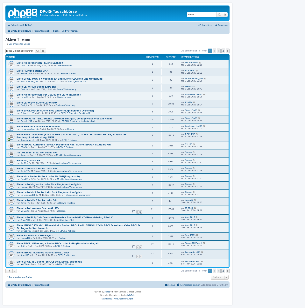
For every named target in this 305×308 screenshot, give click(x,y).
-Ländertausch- (28, 140)
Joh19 (23, 163)
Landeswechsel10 (193, 94)
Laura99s (25, 97)
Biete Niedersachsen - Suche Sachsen (40, 62)
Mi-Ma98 (25, 211)
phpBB (107, 292)
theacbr (24, 155)
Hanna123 (26, 238)
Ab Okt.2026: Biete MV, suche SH (37, 152)
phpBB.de (130, 295)
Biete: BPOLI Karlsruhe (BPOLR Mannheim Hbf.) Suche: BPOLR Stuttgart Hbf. (64, 144)
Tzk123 (188, 144)
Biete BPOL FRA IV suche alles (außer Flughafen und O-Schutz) (55, 110)
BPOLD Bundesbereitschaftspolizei (78, 121)
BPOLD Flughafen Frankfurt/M (75, 113)
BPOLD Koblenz (70, 140)
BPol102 (25, 147)
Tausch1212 (26, 121)
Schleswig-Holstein (66, 203)
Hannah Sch (26, 73)
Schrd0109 (190, 235)
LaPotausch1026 (29, 195)
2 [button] (214, 51)
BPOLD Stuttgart (66, 147)
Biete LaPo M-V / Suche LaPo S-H (37, 168)
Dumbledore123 (192, 252)
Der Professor (191, 62)
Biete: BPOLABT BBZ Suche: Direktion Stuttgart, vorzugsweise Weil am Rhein (64, 118)
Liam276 (25, 65)
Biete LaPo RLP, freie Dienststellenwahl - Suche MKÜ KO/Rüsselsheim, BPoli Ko (65, 217)
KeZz (23, 246)
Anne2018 (25, 220)
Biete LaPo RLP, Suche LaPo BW (36, 86)
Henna (24, 187)
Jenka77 (25, 171)
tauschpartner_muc (30, 81)
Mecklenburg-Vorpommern (69, 155)
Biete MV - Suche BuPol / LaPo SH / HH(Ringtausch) (48, 176)
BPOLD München (66, 255)
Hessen (70, 129)
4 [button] (223, 51)
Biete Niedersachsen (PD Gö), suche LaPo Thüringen (49, 94)
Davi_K (24, 105)
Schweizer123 (27, 113)
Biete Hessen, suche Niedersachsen (38, 126)
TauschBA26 (191, 110)
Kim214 (188, 102)
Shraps (188, 152)
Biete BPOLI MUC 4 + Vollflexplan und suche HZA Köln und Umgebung (60, 78)
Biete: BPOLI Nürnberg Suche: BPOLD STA (43, 252)
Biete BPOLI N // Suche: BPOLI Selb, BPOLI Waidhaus (49, 261)
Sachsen (63, 238)
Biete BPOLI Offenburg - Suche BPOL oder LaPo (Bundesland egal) (57, 243)
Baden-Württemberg (66, 89)
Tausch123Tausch (193, 243)
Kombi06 (25, 255)
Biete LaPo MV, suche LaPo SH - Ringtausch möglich (49, 184)
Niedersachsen (65, 65)
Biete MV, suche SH (28, 160)
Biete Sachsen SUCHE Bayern (35, 235)
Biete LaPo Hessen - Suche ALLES (38, 208)
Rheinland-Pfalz (68, 73)
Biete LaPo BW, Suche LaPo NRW (37, 102)
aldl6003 (25, 264)
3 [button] (218, 51)
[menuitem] (28, 25)
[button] (228, 51)
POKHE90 (190, 70)
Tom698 (24, 179)
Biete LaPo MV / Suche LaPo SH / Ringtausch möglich (49, 192)
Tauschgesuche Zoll (76, 81)
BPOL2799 (26, 231)
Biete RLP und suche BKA (32, 70)
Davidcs (24, 89)
